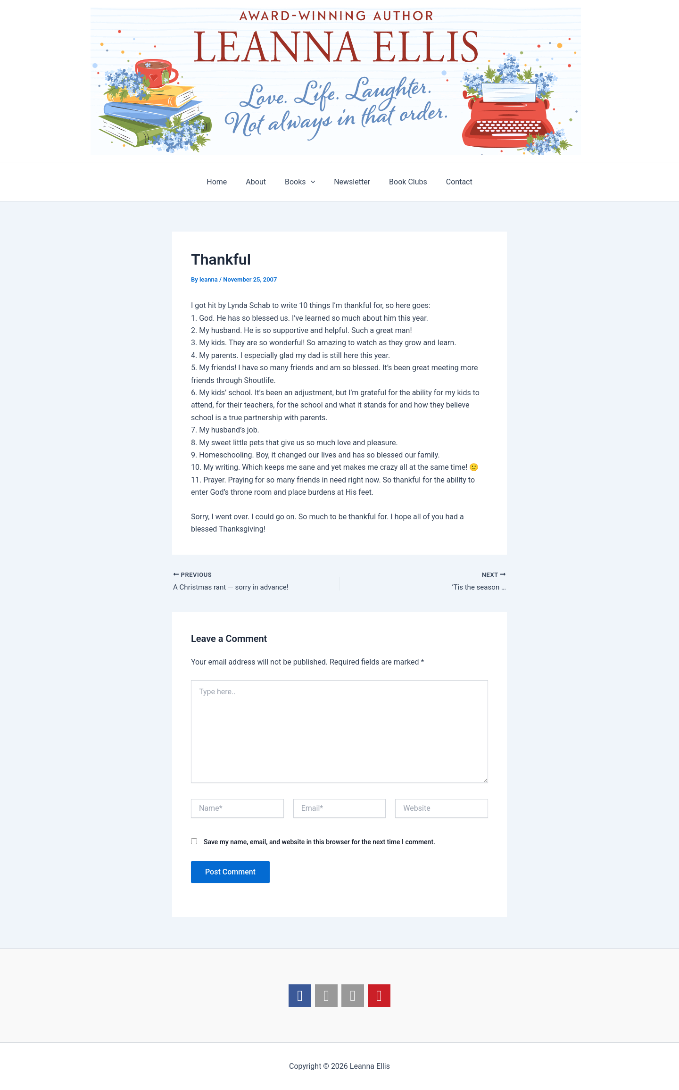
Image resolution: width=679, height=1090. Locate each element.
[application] (312, 182)
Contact (450, 181)
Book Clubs (402, 181)
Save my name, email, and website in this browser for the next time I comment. (319, 843)
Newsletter (350, 181)
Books (302, 182)
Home (226, 181)
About (261, 181)
